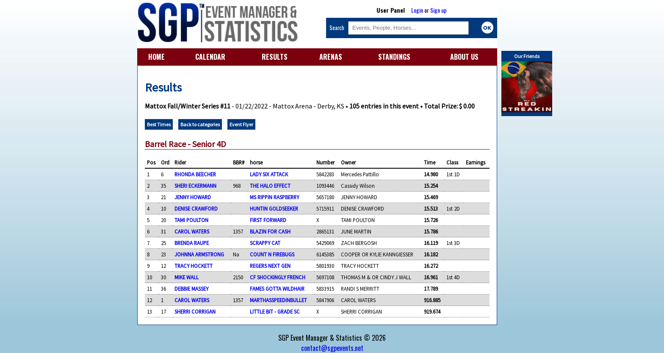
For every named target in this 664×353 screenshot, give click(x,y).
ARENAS (330, 57)
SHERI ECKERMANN (195, 185)
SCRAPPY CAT (265, 242)
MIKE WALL (186, 277)
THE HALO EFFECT (270, 185)
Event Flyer (241, 124)
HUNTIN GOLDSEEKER (274, 208)
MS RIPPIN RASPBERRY (274, 197)
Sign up (438, 10)
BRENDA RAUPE (191, 242)
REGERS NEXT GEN (270, 265)
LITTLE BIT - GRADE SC (275, 311)
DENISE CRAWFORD (196, 208)
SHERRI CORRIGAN (195, 311)
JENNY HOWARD (192, 197)
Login (417, 10)
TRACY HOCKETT (193, 265)
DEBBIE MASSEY (191, 288)
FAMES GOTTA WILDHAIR (277, 288)
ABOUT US (464, 57)
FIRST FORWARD (268, 220)
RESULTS (275, 57)
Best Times (159, 124)
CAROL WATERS (191, 231)
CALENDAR (210, 57)
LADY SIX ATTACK (269, 174)
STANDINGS (394, 57)
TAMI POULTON (191, 220)
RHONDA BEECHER (195, 174)
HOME (156, 57)
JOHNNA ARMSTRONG (199, 254)
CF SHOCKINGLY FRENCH (277, 277)
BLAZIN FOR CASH (270, 231)
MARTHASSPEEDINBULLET (278, 300)
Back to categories (200, 124)
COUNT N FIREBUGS (272, 254)
